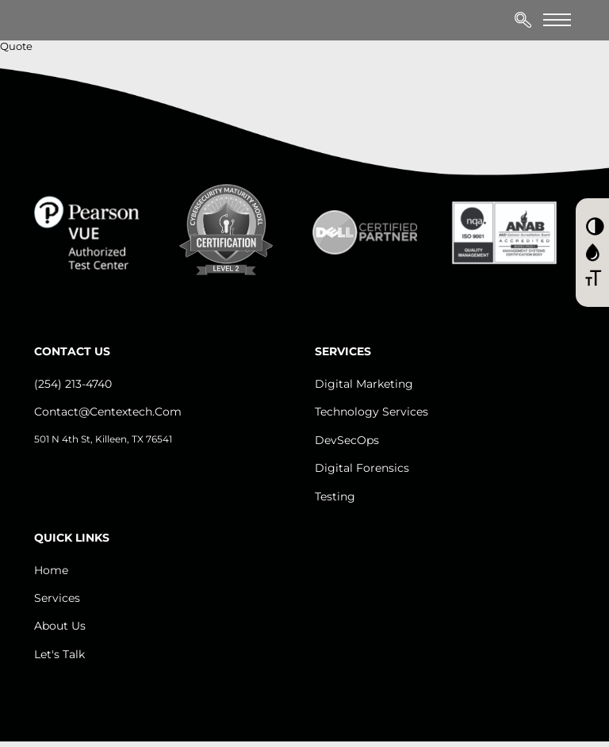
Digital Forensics (362, 468)
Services (57, 598)
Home (51, 570)
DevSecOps (347, 440)
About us (60, 626)
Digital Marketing (364, 384)
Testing (335, 496)
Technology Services (371, 411)
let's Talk (59, 654)
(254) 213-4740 (73, 384)
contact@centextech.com (108, 411)
